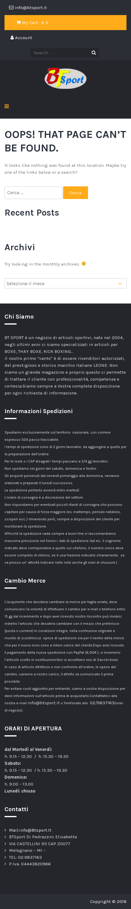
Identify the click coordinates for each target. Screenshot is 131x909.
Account (21, 37)
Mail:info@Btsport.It (30, 830)
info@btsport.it (44, 702)
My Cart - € (32, 22)
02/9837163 (102, 702)
